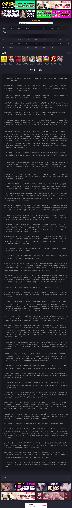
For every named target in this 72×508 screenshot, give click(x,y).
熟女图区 (59, 39)
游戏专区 (35, 28)
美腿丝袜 (43, 39)
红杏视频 (43, 47)
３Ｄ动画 (35, 32)
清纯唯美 (51, 39)
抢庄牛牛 (67, 28)
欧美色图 (27, 39)
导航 (4, 47)
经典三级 (51, 36)
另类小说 (51, 43)
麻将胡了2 (43, 28)
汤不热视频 (35, 47)
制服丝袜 (43, 36)
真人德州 (19, 28)
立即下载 (43, 505)
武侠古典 (35, 43)
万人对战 (27, 28)
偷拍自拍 (19, 36)
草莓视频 (27, 47)
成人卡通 (27, 36)
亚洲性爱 (11, 36)
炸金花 (51, 28)
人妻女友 (27, 43)
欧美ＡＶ (27, 32)
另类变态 (67, 36)
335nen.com (36, 20)
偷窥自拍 (11, 39)
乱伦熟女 (59, 36)
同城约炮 (11, 47)
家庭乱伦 (19, 43)
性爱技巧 (67, 43)
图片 (4, 40)
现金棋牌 (59, 28)
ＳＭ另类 (67, 32)
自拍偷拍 (19, 32)
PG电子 (11, 28)
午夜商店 (19, 47)
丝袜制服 (51, 32)
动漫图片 (35, 39)
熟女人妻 (43, 32)
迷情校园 (43, 43)
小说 (4, 44)
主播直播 (59, 32)
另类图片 (67, 39)
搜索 (51, 23)
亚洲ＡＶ (11, 32)
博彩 (4, 28)
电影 (4, 36)
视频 (4, 32)
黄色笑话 (59, 43)
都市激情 (11, 43)
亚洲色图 (19, 39)
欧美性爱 (35, 36)
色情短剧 (51, 47)
